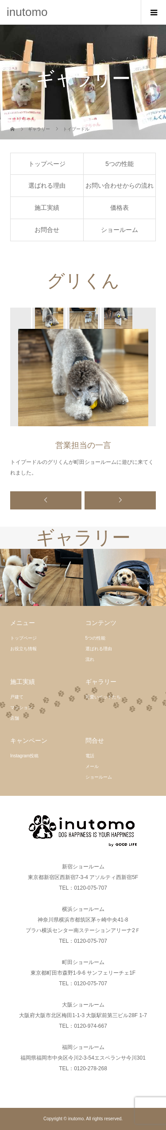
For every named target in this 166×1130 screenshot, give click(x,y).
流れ (89, 659)
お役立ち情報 (23, 648)
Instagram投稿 (24, 755)
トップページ (47, 163)
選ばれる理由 (47, 185)
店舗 (14, 718)
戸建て (16, 696)
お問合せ (47, 229)
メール (92, 766)
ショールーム (119, 229)
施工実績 (47, 207)
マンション (21, 707)
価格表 (119, 207)
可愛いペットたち (103, 696)
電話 (89, 755)
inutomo (27, 12)
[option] (48, 318)
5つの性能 (119, 163)
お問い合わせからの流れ (119, 185)
